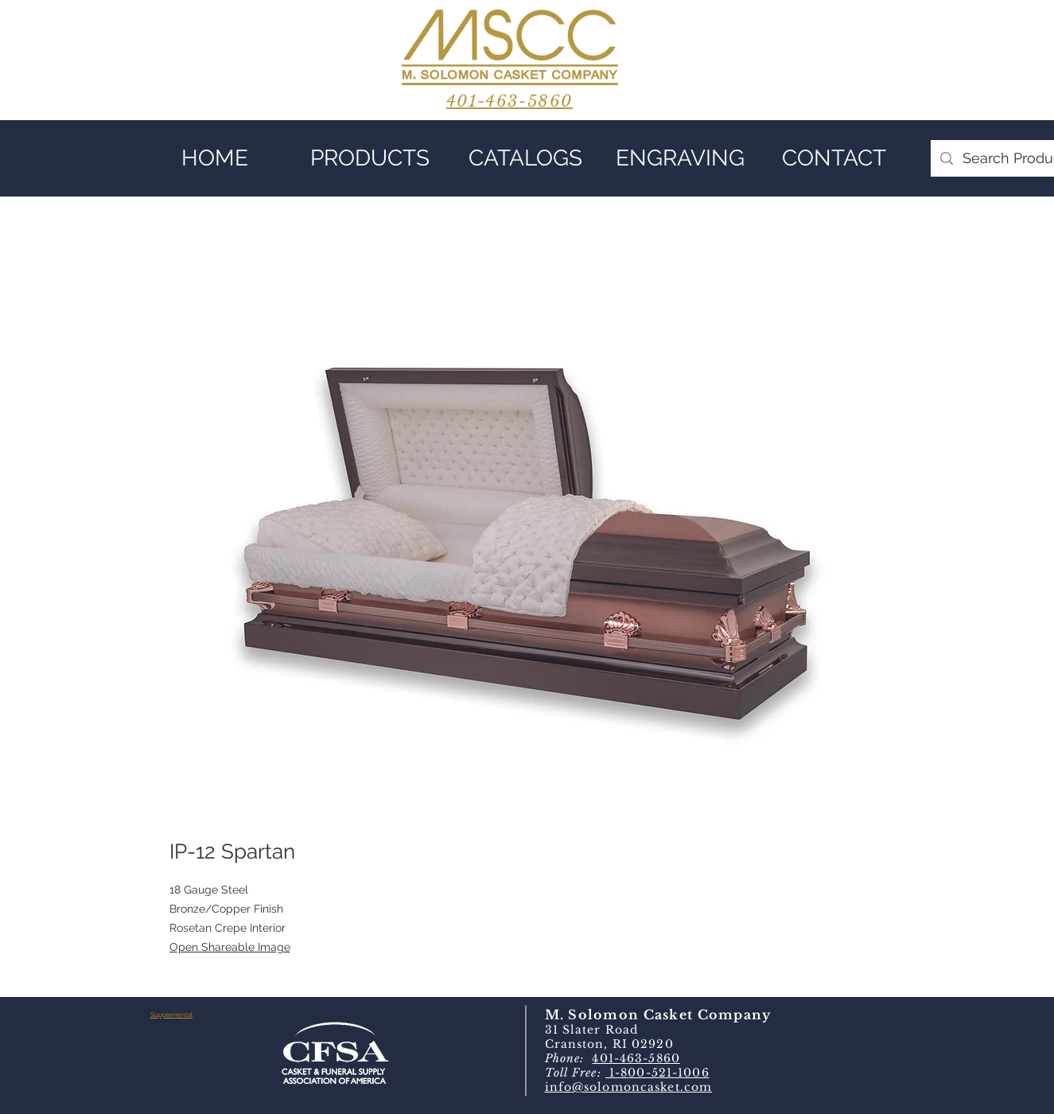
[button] (370, 158)
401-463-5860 (635, 1058)
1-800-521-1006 (657, 1072)
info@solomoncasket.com (629, 1087)
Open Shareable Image (229, 947)
